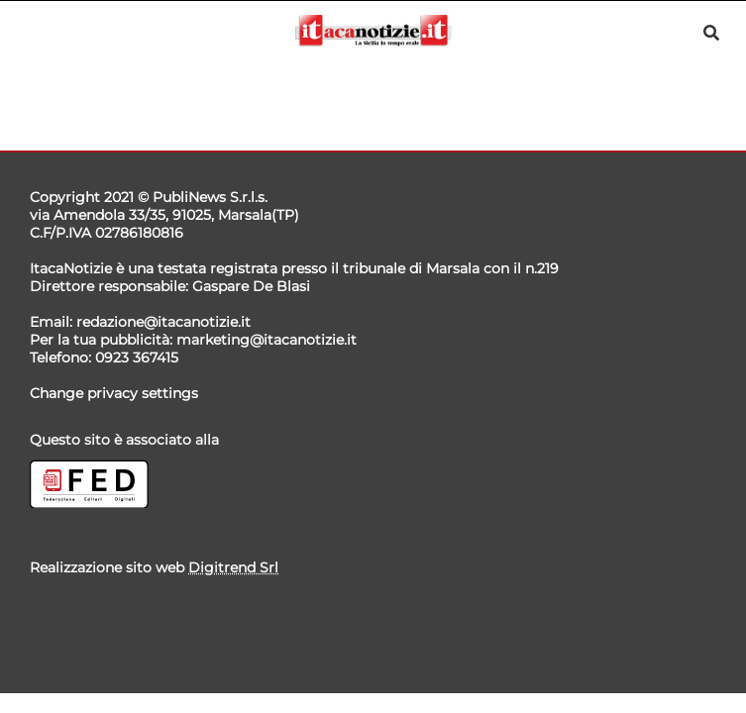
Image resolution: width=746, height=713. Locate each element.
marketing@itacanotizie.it (266, 340)
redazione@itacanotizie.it (163, 322)
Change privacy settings (114, 393)
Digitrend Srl (233, 567)
